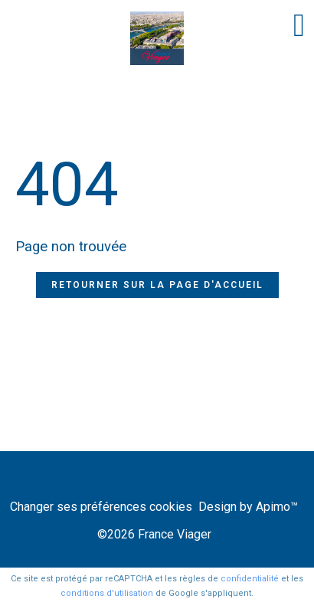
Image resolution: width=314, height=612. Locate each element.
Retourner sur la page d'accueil (157, 285)
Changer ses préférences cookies (101, 506)
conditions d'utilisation (107, 593)
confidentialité (250, 579)
